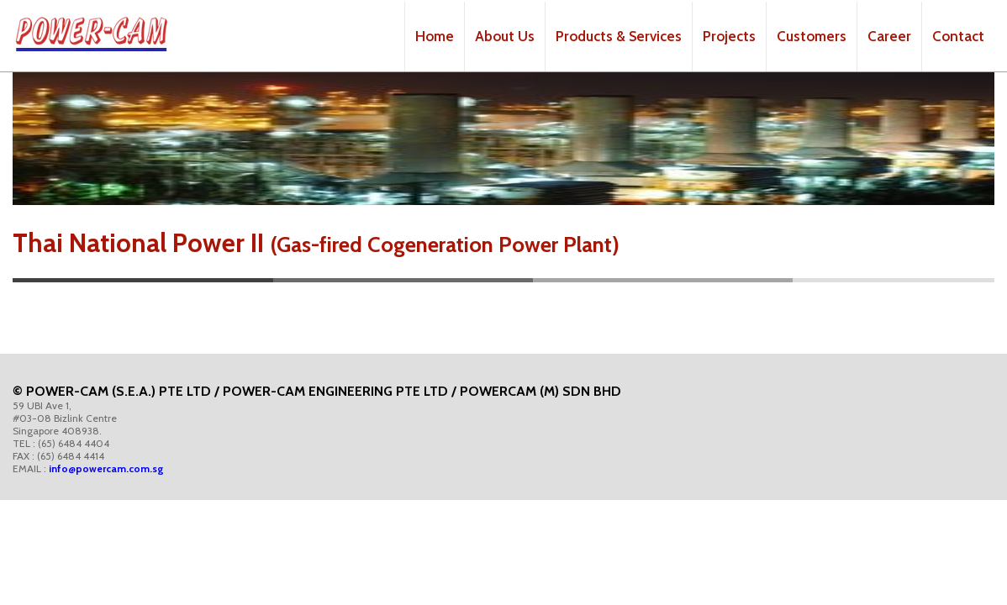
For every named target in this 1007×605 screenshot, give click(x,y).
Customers (811, 36)
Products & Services (619, 36)
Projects (729, 36)
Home (434, 36)
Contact (958, 36)
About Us (505, 36)
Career (889, 36)
